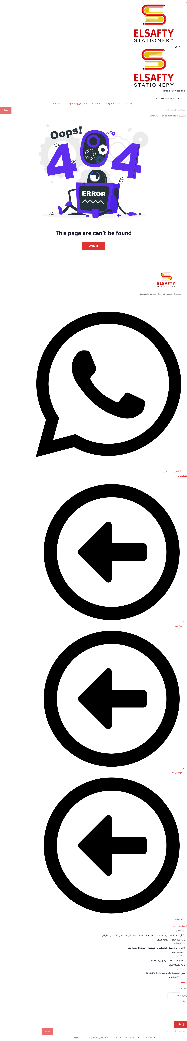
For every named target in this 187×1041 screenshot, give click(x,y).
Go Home (93, 246)
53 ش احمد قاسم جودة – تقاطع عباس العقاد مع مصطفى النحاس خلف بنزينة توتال (143, 936)
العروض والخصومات (76, 104)
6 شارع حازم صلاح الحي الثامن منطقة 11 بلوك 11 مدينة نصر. (156, 948)
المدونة (56, 104)
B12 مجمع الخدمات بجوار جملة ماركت (166, 961)
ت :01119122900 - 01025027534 (170, 99)
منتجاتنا (96, 104)
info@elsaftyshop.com (174, 91)
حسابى (178, 47)
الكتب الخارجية (112, 104)
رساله (184, 1001)
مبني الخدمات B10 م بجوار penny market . (165, 973)
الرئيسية (129, 104)
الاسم (183, 989)
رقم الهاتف (181, 996)
